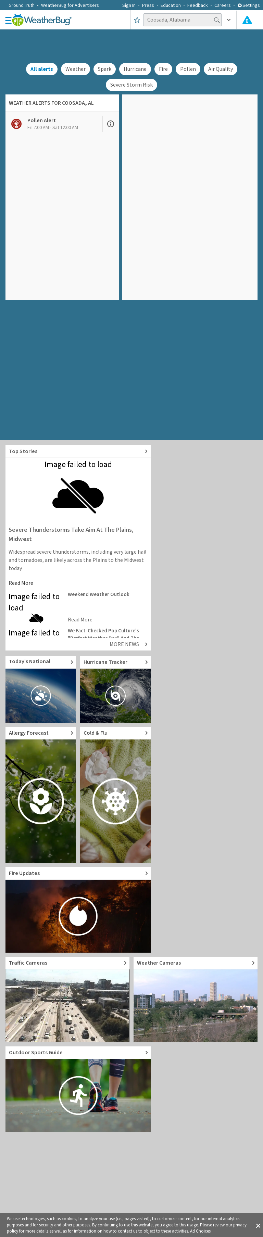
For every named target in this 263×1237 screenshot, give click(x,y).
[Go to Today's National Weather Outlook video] (40, 689)
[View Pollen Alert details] (54, 124)
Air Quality (220, 69)
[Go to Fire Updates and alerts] (78, 910)
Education (171, 5)
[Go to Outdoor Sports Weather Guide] (78, 1089)
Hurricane (135, 69)
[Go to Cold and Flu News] (115, 795)
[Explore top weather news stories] (78, 451)
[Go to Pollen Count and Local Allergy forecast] (40, 795)
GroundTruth (22, 5)
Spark (104, 69)
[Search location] (182, 19)
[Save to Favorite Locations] (137, 19)
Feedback (197, 5)
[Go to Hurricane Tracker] (115, 689)
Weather (75, 69)
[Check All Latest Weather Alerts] (247, 20)
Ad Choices (200, 1231)
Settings (248, 5)
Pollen (188, 69)
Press (148, 5)
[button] (258, 1225)
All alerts (41, 69)
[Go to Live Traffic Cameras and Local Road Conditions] (67, 999)
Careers (222, 5)
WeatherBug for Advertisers (70, 5)
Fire (163, 69)
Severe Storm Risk (131, 85)
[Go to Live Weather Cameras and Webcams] (196, 999)
